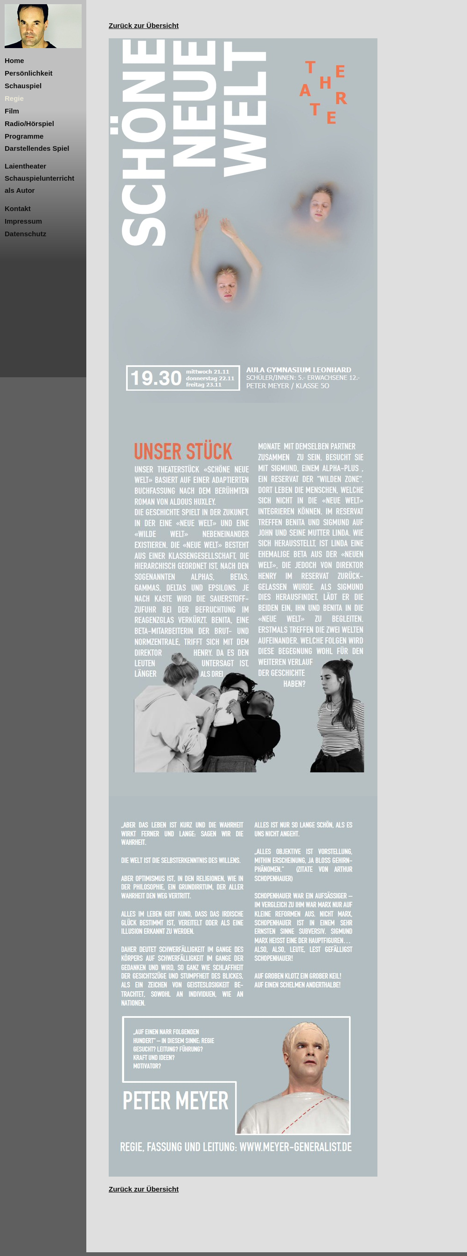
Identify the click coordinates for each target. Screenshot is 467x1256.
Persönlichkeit (29, 73)
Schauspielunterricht (39, 178)
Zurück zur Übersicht (144, 25)
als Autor (20, 190)
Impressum (23, 221)
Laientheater (25, 166)
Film (12, 111)
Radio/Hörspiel (29, 123)
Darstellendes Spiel (37, 148)
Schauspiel (23, 86)
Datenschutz (25, 234)
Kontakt (18, 208)
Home (14, 60)
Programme (24, 136)
